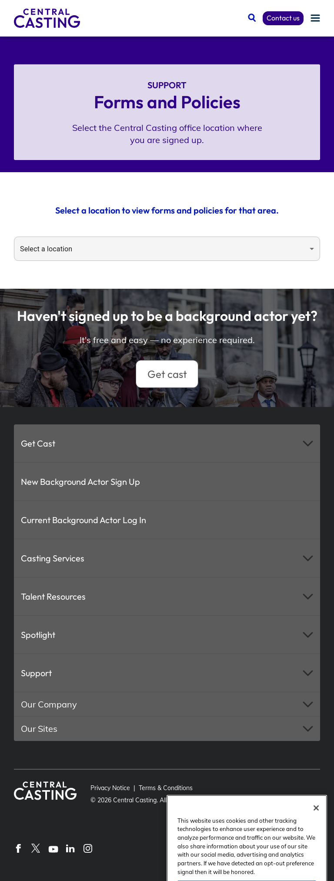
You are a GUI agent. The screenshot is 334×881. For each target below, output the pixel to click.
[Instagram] (88, 848)
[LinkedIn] (70, 848)
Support (36, 672)
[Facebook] (18, 848)
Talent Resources (53, 596)
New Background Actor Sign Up (80, 481)
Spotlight (38, 634)
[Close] (316, 826)
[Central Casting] (47, 18)
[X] (35, 848)
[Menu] (315, 18)
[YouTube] (53, 848)
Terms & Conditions (166, 788)
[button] (167, 443)
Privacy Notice (110, 788)
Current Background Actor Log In (83, 519)
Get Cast (38, 443)
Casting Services (52, 558)
